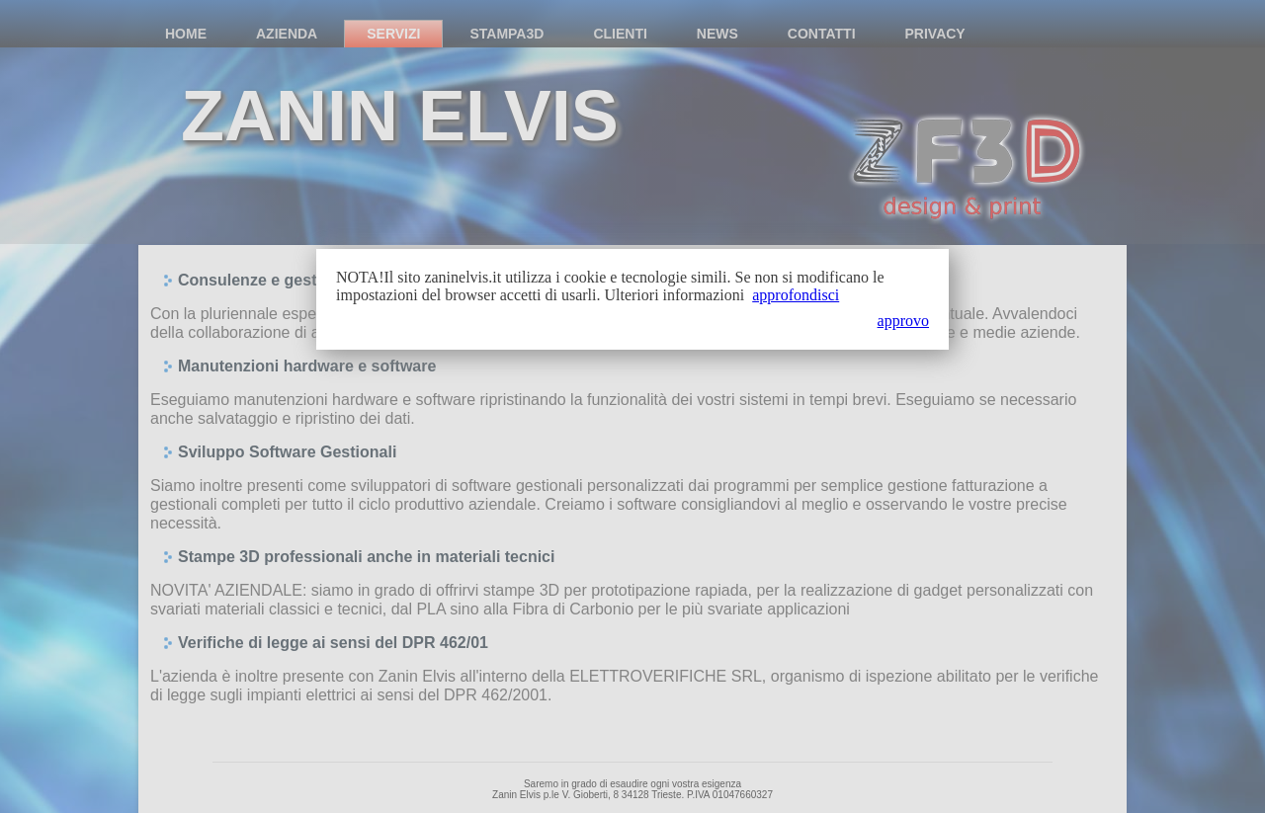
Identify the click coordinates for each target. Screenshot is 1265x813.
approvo (903, 320)
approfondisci (795, 294)
